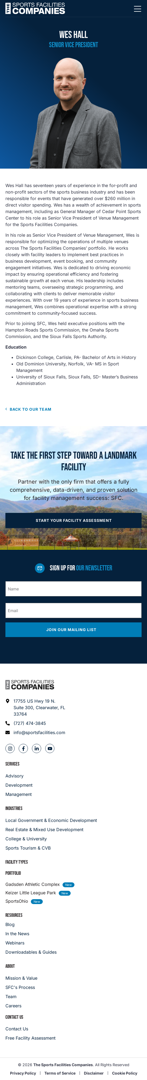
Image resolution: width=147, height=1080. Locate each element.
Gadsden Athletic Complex (32, 884)
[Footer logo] (29, 685)
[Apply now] (73, 520)
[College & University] (73, 838)
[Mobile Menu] (137, 9)
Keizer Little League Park (30, 892)
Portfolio (13, 873)
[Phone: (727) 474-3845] (35, 723)
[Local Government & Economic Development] (73, 820)
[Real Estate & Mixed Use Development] (73, 829)
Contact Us (14, 1017)
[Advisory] (18, 776)
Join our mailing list (71, 629)
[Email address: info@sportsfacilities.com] (35, 732)
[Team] (21, 996)
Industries (13, 808)
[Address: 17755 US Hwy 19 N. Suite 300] (35, 707)
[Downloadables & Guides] (31, 952)
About (10, 966)
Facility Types (16, 862)
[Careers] (21, 1005)
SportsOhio (16, 901)
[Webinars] (31, 943)
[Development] (18, 785)
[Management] (18, 794)
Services (12, 764)
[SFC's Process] (21, 987)
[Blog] (31, 924)
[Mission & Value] (21, 978)
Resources (13, 915)
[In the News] (31, 933)
